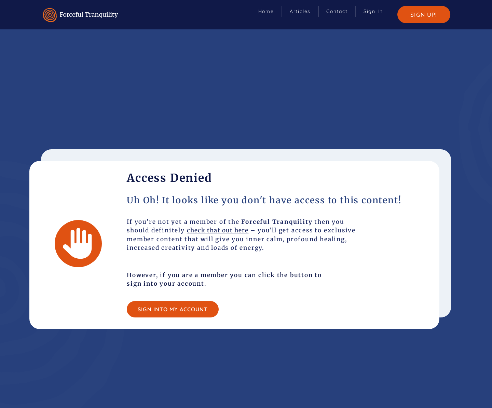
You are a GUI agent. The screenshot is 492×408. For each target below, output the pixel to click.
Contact (337, 11)
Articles (300, 11)
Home (266, 11)
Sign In (373, 11)
